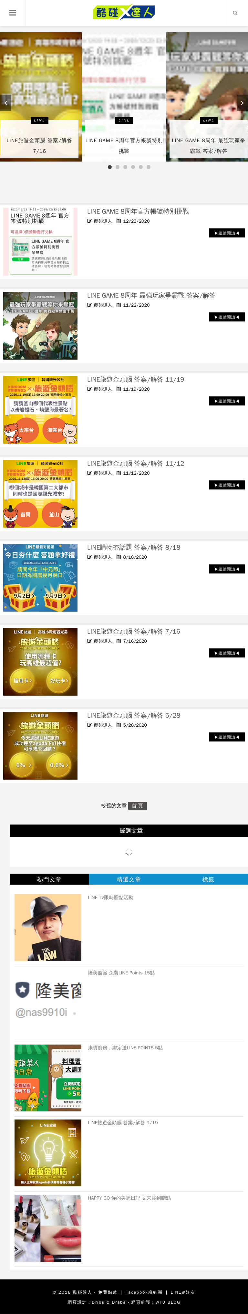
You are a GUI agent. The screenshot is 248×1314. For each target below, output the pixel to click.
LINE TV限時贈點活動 (110, 897)
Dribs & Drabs (109, 1302)
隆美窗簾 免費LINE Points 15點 (121, 973)
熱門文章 (49, 879)
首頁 (137, 806)
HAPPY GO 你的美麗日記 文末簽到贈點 (129, 1198)
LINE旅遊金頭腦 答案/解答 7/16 (133, 631)
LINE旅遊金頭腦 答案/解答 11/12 (135, 463)
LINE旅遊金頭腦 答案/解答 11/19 (135, 379)
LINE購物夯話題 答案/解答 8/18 (133, 547)
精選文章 (129, 879)
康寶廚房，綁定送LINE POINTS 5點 (125, 1048)
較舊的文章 (115, 806)
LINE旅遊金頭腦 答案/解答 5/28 (133, 715)
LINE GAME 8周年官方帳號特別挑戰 (138, 211)
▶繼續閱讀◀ (227, 233)
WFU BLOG (168, 1302)
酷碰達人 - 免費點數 (95, 1292)
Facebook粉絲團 (144, 1292)
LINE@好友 (183, 1292)
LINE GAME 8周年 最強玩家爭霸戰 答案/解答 (151, 295)
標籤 (208, 879)
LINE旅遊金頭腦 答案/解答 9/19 (123, 1123)
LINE (40, 120)
